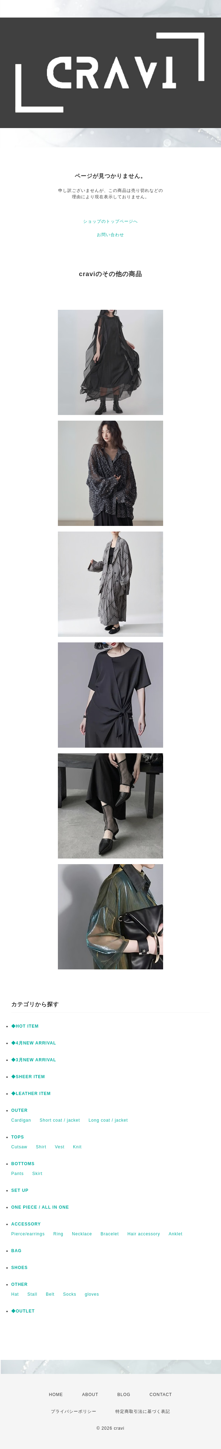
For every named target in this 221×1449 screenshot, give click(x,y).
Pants (17, 1173)
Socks (69, 1294)
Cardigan (21, 1120)
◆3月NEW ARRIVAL (33, 1059)
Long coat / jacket (108, 1120)
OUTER (19, 1110)
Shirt (41, 1146)
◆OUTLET (23, 1311)
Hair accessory (143, 1233)
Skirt (37, 1173)
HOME (56, 1394)
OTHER (19, 1284)
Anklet (175, 1233)
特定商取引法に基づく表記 (142, 1411)
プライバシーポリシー (73, 1411)
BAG (16, 1250)
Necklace (82, 1233)
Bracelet (110, 1233)
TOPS (17, 1137)
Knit (77, 1146)
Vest (59, 1146)
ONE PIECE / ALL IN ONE (40, 1207)
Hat (15, 1294)
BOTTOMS (23, 1163)
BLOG (124, 1394)
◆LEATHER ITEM (31, 1093)
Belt (50, 1294)
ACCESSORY (26, 1224)
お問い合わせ (110, 234)
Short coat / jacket (60, 1120)
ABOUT (90, 1394)
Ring (58, 1233)
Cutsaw (19, 1146)
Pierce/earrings (28, 1233)
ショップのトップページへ (110, 221)
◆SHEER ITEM (28, 1076)
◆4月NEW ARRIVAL (33, 1043)
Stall (32, 1294)
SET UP (19, 1190)
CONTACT (160, 1394)
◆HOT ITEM (25, 1026)
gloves (92, 1294)
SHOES (19, 1267)
